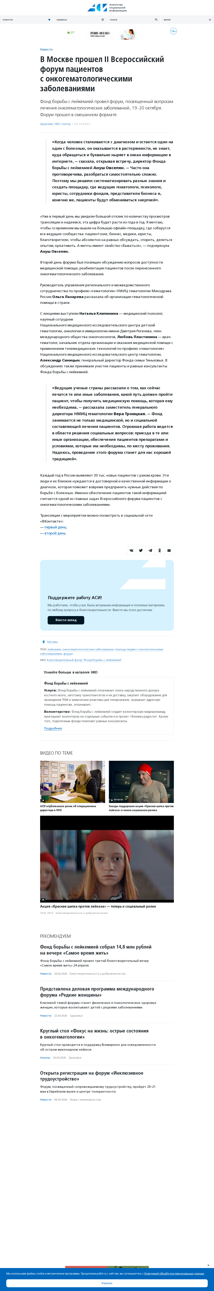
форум (68, 653)
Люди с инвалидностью (85, 1099)
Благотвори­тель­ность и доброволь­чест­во (82, 912)
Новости (46, 49)
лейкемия (54, 649)
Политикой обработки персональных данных (174, 1273)
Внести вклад (65, 620)
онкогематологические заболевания (87, 649)
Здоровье (46, 124)
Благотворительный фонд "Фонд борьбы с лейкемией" (84, 660)
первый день (55, 527)
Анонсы (45, 1057)
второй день (55, 533)
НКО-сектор (63, 124)
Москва (52, 641)
